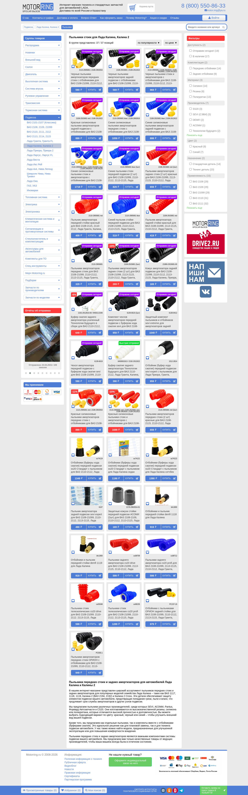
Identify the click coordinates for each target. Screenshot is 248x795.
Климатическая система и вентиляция (39, 220)
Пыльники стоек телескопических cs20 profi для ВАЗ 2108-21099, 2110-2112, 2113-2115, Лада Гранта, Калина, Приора (123, 613)
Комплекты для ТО (35, 258)
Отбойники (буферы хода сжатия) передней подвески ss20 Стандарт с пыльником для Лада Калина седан (123, 467)
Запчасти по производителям (34, 289)
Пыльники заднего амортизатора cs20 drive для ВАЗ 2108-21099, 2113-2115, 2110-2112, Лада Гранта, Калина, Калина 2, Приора (123, 564)
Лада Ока (32, 181)
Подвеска (30, 117)
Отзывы (174, 17)
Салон (29, 67)
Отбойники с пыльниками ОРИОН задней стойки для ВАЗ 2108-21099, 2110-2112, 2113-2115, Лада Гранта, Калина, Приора (161, 613)
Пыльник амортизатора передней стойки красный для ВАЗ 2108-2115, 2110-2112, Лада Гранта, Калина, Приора (86, 224)
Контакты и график (42, 17)
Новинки (30, 52)
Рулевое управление (37, 95)
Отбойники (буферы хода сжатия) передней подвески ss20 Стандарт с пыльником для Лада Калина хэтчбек (161, 467)
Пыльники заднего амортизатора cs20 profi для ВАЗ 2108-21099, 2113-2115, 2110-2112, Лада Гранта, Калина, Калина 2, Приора (161, 564)
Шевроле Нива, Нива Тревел (39, 175)
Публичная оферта (75, 762)
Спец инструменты (35, 266)
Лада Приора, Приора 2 (40, 150)
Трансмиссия (32, 103)
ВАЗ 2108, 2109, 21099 (39, 127)
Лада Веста (33, 159)
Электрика (31, 204)
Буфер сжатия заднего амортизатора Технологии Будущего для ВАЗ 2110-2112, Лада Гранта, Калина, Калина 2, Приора (123, 370)
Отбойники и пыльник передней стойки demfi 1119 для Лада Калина (86, 562)
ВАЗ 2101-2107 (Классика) (41, 122)
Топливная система (36, 197)
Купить (92, 90)
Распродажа (32, 45)
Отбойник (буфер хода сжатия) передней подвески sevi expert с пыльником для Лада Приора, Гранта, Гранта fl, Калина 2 (161, 370)
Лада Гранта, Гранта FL (40, 141)
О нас (26, 17)
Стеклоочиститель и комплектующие (36, 240)
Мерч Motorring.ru (35, 273)
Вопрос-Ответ (89, 17)
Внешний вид (32, 59)
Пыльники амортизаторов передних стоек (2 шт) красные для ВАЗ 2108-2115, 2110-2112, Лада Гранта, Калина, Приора (159, 419)
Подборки (30, 280)
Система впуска (34, 88)
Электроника (32, 211)
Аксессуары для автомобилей (34, 250)
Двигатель (31, 74)
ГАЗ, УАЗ (32, 185)
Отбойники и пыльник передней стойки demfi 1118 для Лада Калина (161, 514)
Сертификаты (72, 776)
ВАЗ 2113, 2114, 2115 (39, 136)
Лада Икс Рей (34, 164)
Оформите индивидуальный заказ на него (130, 762)
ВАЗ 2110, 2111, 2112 (39, 131)
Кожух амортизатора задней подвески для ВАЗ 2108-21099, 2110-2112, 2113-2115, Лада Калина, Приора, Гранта (161, 273)
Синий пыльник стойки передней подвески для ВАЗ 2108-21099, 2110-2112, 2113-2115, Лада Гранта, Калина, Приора (124, 224)
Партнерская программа (78, 779)
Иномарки (32, 190)
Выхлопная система (36, 81)
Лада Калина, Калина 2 (40, 145)
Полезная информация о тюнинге (83, 759)
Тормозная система (36, 110)
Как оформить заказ (111, 17)
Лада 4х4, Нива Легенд (40, 169)
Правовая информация (77, 772)
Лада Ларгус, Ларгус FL (40, 155)
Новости (69, 769)
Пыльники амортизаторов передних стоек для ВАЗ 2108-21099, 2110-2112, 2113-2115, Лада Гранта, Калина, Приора (85, 273)
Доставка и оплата (67, 17)
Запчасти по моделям (37, 297)
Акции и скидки (158, 17)
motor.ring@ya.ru (216, 10)
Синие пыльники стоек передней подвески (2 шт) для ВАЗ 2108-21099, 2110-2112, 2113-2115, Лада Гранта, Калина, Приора (123, 176)
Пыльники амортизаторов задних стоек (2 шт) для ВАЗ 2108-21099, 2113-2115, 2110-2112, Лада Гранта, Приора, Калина (124, 273)
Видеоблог (70, 765)
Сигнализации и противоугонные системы (39, 230)
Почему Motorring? (136, 17)
